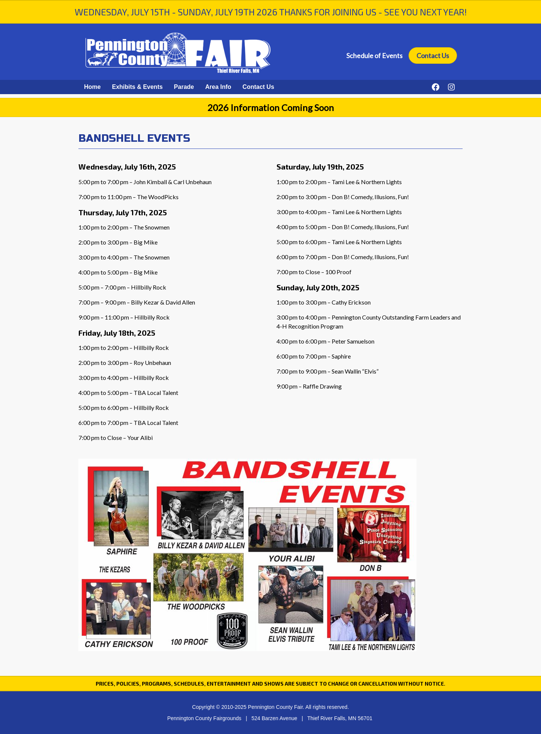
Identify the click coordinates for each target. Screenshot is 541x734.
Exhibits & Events (137, 87)
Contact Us (432, 55)
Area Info (218, 87)
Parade (184, 87)
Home (92, 87)
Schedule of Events (374, 55)
